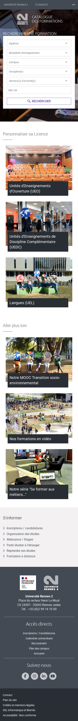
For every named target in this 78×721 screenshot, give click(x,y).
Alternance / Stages (18, 539)
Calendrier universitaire (39, 638)
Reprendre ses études (19, 551)
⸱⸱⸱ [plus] (73, 4)
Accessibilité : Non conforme (19, 715)
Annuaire (39, 653)
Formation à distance (19, 556)
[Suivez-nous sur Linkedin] (43, 676)
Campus (38, 62)
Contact (7, 695)
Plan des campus (39, 648)
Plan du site (10, 700)
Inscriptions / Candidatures (39, 633)
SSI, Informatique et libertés (19, 710)
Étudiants (41, 4)
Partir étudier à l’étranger (21, 545)
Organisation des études (21, 534)
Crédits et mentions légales (19, 705)
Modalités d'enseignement (38, 53)
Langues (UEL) (22, 302)
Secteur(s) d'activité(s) (38, 81)
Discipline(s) (38, 71)
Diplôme (38, 43)
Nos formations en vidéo (30, 439)
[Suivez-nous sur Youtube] (52, 676)
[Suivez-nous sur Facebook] (25, 676)
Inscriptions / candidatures (23, 528)
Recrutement (39, 643)
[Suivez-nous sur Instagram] (34, 676)
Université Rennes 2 (16, 4)
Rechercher (39, 101)
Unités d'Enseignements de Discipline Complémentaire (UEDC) (33, 241)
